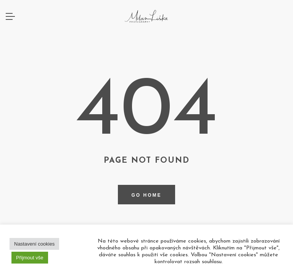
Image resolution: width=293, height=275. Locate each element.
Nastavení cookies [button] (34, 244)
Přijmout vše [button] (29, 257)
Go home (146, 195)
